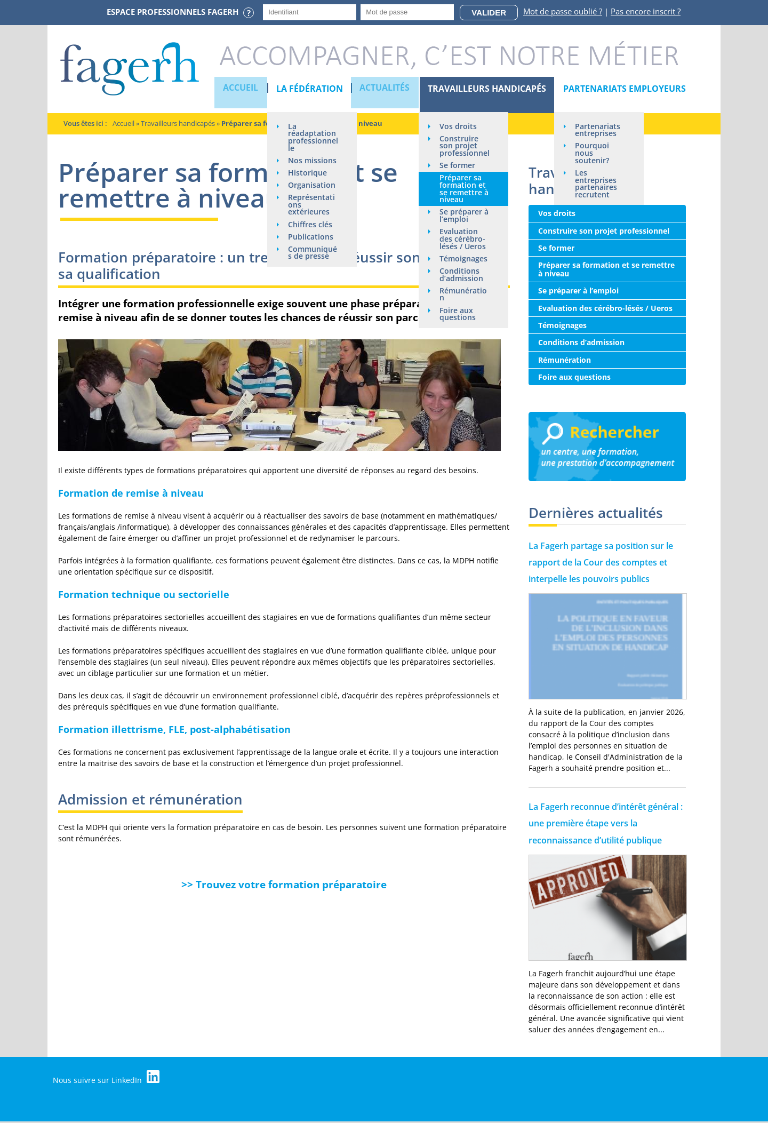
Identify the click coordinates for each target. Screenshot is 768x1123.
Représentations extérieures (311, 229)
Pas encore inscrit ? (646, 11)
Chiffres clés (310, 250)
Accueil (241, 88)
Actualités (384, 88)
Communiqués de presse (310, 279)
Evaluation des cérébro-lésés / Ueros (462, 249)
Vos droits (457, 126)
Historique (307, 189)
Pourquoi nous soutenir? (591, 153)
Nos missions (304, 172)
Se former (457, 174)
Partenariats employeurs (623, 88)
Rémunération (460, 314)
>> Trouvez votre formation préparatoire (284, 884)
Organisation (309, 205)
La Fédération (309, 88)
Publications (310, 263)
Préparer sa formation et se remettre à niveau (462, 198)
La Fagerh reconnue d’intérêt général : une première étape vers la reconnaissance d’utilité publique (606, 823)
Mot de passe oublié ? (562, 11)
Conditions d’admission (461, 294)
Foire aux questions (457, 335)
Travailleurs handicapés (486, 88)
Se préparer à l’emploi (460, 226)
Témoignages (461, 274)
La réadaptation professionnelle (310, 141)
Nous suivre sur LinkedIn (108, 1077)
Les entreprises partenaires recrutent (595, 185)
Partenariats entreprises (597, 130)
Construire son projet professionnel (461, 150)
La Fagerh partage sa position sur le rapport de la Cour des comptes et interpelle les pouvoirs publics (601, 562)
